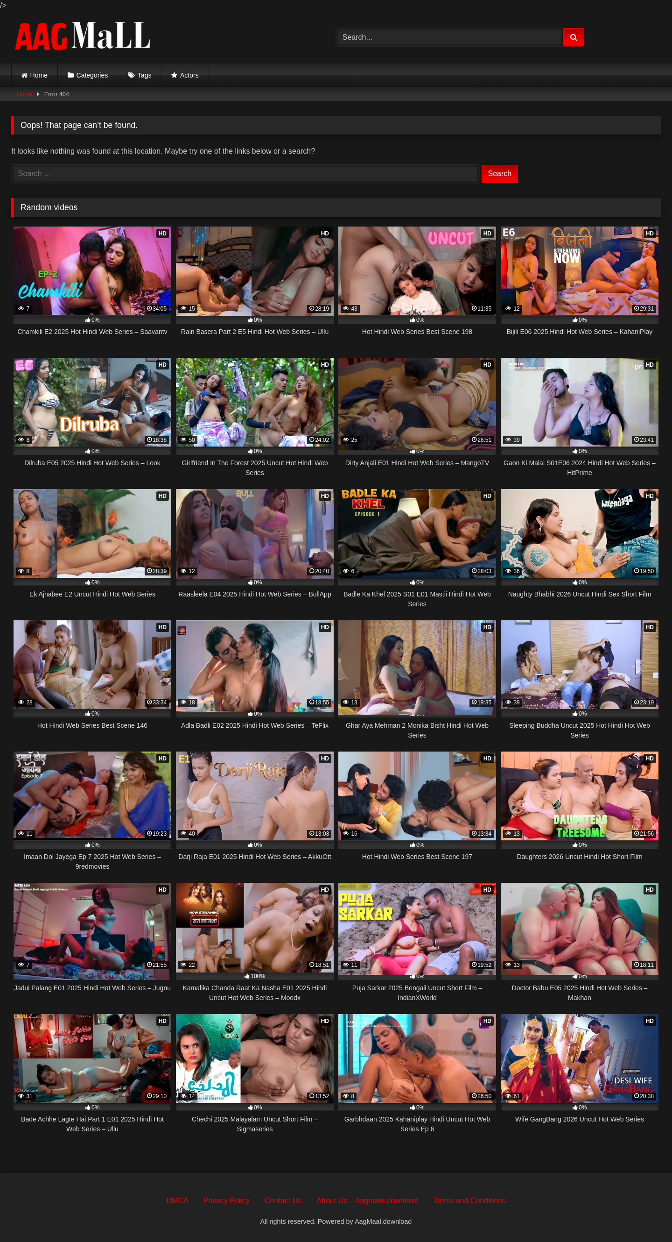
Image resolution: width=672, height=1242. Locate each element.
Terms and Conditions (470, 1201)
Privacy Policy (226, 1201)
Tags (145, 75)
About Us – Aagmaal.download (367, 1201)
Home (39, 75)
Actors (189, 75)
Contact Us (283, 1201)
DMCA (177, 1201)
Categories (92, 75)
